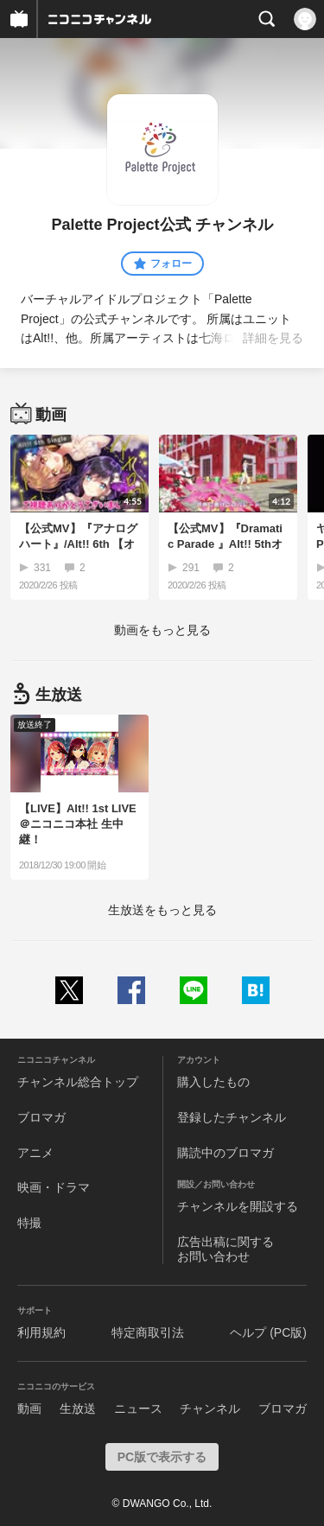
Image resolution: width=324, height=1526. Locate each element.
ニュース (138, 1408)
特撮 (29, 1223)
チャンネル (210, 1408)
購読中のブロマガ (225, 1153)
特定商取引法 (147, 1332)
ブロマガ (41, 1117)
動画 (29, 1408)
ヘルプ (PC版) (268, 1332)
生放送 (78, 1408)
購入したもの (213, 1082)
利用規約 (41, 1332)
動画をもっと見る (162, 630)
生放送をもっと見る (162, 910)
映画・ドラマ (53, 1187)
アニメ (35, 1153)
